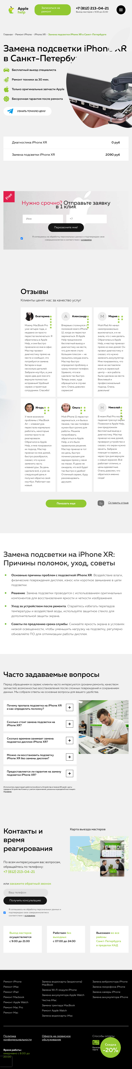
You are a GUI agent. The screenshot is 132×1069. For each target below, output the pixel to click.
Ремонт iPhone (12, 981)
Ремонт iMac (11, 987)
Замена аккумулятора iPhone (110, 997)
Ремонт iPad (10, 992)
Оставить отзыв (118, 503)
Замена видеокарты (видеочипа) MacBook (62, 983)
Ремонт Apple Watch (15, 1002)
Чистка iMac (49, 1000)
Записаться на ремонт (50, 10)
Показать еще (66, 503)
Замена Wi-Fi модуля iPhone (59, 990)
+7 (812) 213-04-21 (92, 8)
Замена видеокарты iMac (57, 1015)
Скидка (110, 1048)
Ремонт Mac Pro (13, 1007)
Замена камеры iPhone (106, 992)
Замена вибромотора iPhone (110, 981)
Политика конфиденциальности (17, 1038)
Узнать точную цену (31, 111)
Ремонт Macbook (13, 997)
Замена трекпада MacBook (58, 1005)
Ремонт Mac (10, 1012)
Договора (7, 791)
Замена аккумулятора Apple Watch (63, 995)
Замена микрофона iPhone (108, 987)
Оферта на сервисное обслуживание (56, 1038)
